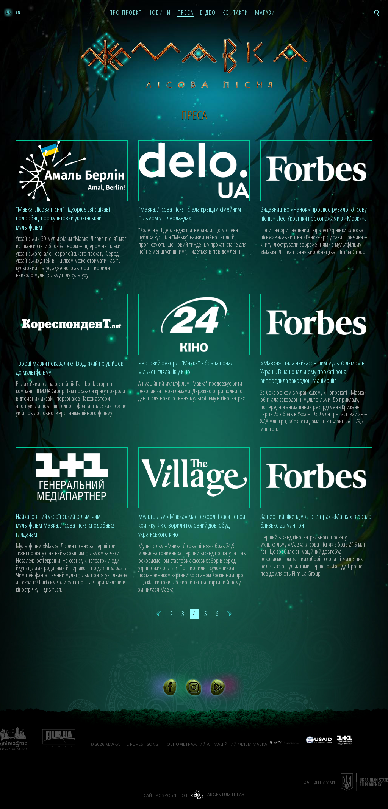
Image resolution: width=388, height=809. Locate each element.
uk (8, 12)
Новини (159, 13)
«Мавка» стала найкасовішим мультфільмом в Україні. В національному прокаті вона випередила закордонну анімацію (312, 371)
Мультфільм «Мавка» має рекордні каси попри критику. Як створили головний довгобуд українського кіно (191, 525)
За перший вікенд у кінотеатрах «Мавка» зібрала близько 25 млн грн (315, 520)
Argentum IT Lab (225, 794)
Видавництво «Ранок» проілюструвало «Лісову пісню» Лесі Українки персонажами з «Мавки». (313, 213)
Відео (208, 13)
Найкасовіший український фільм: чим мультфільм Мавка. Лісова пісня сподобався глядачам (66, 525)
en (18, 12)
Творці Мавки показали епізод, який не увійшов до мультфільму (70, 367)
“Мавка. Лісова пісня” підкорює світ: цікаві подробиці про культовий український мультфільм (63, 218)
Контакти (235, 13)
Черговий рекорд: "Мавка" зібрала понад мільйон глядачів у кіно (185, 367)
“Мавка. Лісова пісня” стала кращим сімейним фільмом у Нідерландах (189, 213)
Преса (185, 13)
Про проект (125, 13)
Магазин (267, 13)
